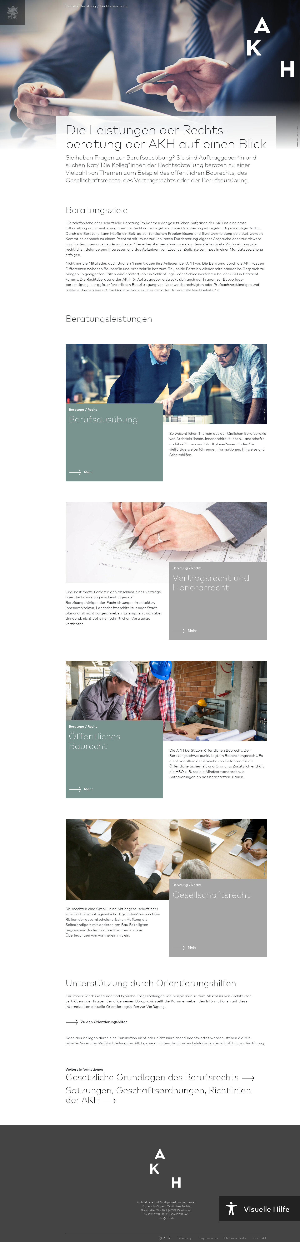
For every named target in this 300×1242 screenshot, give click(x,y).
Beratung (88, 5)
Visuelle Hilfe (254, 1208)
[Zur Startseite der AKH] (166, 1161)
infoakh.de (166, 1218)
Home (71, 5)
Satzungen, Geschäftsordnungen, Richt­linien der (158, 1094)
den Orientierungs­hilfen (97, 1021)
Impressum (208, 1237)
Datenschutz (235, 1237)
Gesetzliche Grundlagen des (160, 1076)
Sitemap (185, 1237)
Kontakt (260, 1237)
